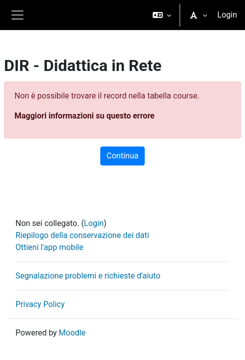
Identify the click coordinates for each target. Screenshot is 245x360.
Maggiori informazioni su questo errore (84, 115)
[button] (162, 15)
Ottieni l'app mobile (49, 247)
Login (227, 15)
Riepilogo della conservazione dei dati (82, 235)
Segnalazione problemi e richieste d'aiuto (87, 275)
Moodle (72, 333)
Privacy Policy (40, 304)
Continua (123, 155)
